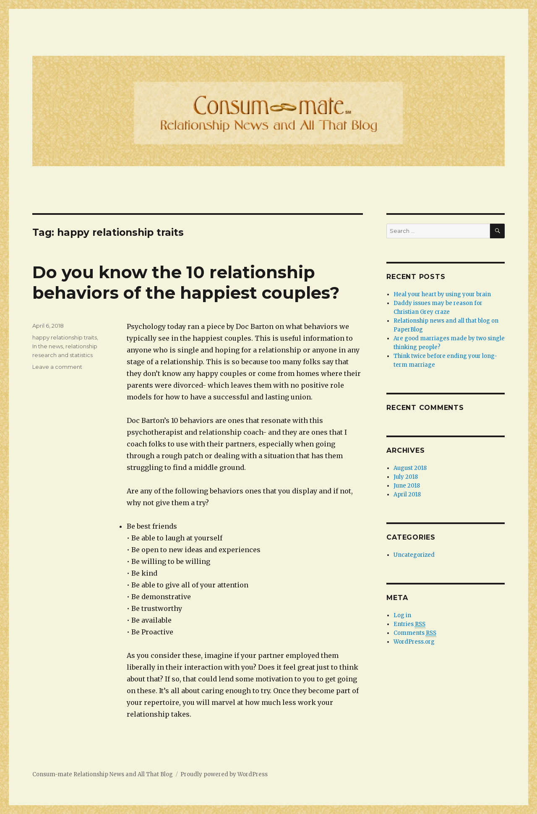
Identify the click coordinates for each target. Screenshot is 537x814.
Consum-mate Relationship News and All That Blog (102, 774)
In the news (47, 346)
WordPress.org (414, 641)
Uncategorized (414, 554)
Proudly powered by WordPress (224, 774)
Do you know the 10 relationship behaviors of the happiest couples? (185, 282)
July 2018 (406, 476)
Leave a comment (57, 366)
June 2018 (407, 485)
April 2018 (407, 494)
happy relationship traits (64, 337)
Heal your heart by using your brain (442, 294)
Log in (402, 615)
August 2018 (410, 468)
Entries (409, 624)
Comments (415, 633)
